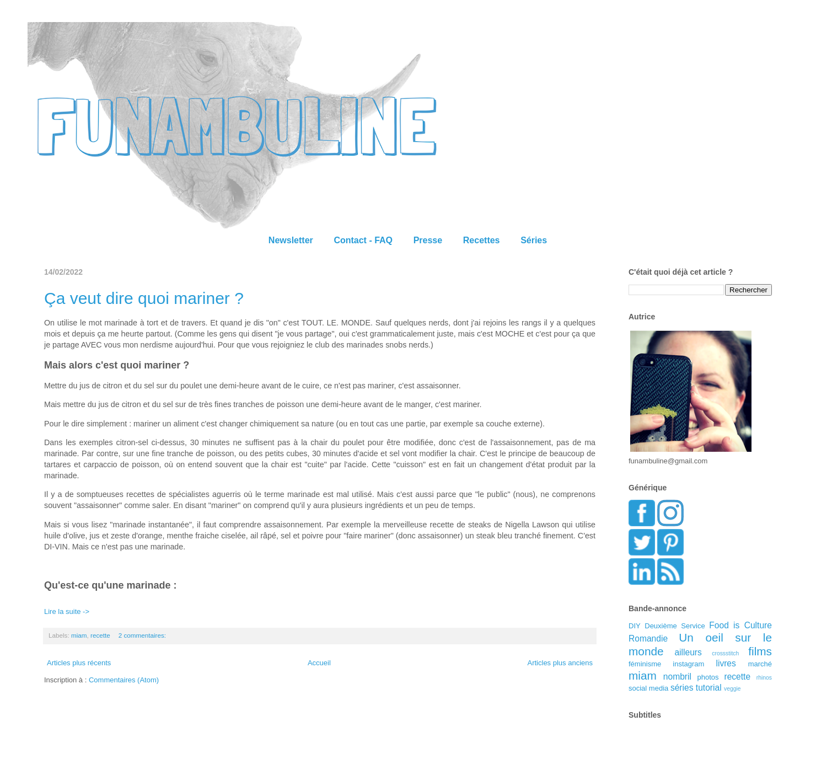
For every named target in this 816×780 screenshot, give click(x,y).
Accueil (319, 663)
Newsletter (291, 240)
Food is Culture (740, 625)
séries (682, 687)
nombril (677, 676)
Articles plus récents (79, 663)
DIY (635, 626)
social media (648, 688)
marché (760, 664)
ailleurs (687, 652)
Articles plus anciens (560, 663)
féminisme (645, 664)
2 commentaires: (143, 635)
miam (79, 635)
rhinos (764, 678)
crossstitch (725, 653)
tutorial (709, 687)
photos (708, 677)
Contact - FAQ (363, 240)
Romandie (648, 638)
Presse (428, 240)
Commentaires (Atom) (124, 680)
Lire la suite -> (66, 611)
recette (100, 635)
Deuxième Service (675, 626)
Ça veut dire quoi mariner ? (144, 298)
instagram (688, 664)
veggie (732, 689)
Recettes (481, 240)
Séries (533, 240)
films (760, 651)
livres (726, 663)
